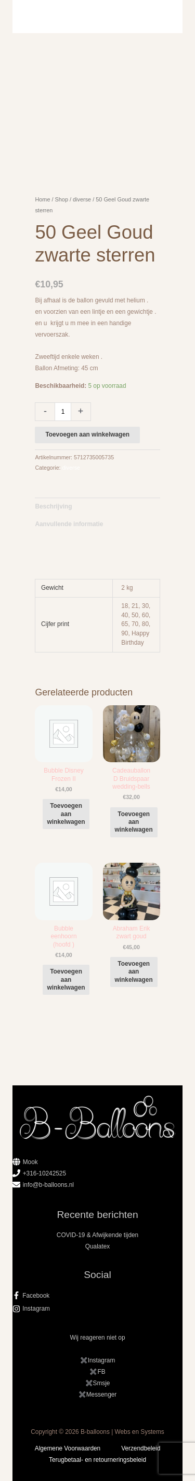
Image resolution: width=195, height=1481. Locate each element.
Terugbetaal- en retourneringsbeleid (97, 1459)
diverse (82, 199)
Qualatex (97, 1246)
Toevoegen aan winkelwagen (87, 434)
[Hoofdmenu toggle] (97, 16)
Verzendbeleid (140, 1448)
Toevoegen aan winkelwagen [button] (66, 813)
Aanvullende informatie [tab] (69, 524)
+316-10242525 (44, 1173)
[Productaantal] (63, 411)
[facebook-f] (97, 1295)
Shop (61, 199)
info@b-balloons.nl (48, 1184)
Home (42, 199)
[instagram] (97, 1308)
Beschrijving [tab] (53, 506)
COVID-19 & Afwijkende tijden (97, 1235)
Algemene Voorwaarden (67, 1448)
